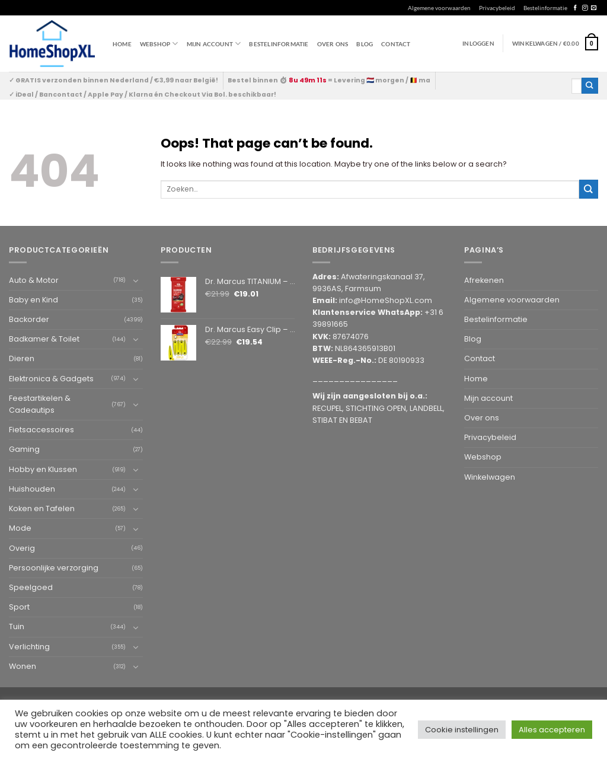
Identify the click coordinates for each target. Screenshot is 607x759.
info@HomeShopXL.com (385, 300)
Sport (19, 607)
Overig (22, 548)
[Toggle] (136, 280)
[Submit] (590, 86)
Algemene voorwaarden (439, 7)
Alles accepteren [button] (552, 729)
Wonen (22, 666)
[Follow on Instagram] (584, 8)
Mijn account (214, 43)
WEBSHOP (159, 43)
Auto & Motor (34, 280)
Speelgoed (31, 587)
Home (122, 43)
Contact (395, 43)
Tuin (16, 626)
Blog (364, 43)
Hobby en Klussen (43, 469)
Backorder (29, 319)
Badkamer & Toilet (44, 339)
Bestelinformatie (545, 7)
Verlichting (29, 647)
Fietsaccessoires (41, 430)
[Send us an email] (593, 8)
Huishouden (32, 489)
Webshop (482, 457)
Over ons (333, 43)
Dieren (21, 358)
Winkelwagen (489, 477)
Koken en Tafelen (42, 508)
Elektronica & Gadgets (51, 379)
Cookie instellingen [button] (462, 729)
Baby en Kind (33, 300)
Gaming (24, 449)
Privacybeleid (497, 7)
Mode (20, 528)
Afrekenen (484, 280)
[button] (555, 43)
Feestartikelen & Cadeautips (40, 404)
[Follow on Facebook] (575, 8)
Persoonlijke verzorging (53, 568)
